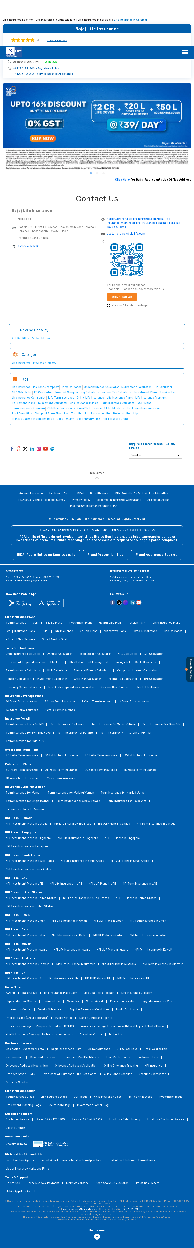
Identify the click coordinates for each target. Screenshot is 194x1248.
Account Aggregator (152, 1028)
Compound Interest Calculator (137, 625)
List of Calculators (147, 1137)
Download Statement (44, 1011)
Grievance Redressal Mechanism (27, 1020)
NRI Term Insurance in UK (133, 933)
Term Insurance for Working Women (71, 747)
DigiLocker (116, 989)
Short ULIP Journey (148, 641)
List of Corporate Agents (95, 972)
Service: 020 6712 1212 (87, 1074)
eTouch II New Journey (20, 594)
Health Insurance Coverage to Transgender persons (39, 989)
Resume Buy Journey (115, 641)
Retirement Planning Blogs (23, 1059)
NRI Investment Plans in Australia (28, 918)
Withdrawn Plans (115, 585)
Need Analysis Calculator (112, 1137)
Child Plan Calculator (87, 633)
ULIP (36, 577)
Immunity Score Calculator (23, 641)
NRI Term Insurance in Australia (163, 918)
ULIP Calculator (57, 625)
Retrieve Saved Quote (20, 1028)
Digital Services (127, 1003)
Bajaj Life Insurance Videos (158, 955)
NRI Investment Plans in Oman (25, 875)
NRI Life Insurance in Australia (75, 918)
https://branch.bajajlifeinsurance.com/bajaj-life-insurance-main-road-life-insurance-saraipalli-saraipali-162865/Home (144, 177)
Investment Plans (80, 577)
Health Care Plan (110, 577)
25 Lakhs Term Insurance (140, 710)
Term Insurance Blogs (20, 1051)
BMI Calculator (153, 633)
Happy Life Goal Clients (21, 955)
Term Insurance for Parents (75, 687)
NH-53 (45, 292)
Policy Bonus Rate (122, 955)
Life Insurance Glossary (136, 947)
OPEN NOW (51, 15)
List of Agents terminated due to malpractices (72, 1114)
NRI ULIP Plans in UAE (102, 838)
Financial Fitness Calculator (92, 625)
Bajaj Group (29, 947)
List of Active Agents (20, 1114)
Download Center (91, 989)
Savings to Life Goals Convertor (135, 616)
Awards (11, 947)
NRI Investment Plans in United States (31, 852)
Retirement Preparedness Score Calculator (34, 616)
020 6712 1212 (131, 1163)
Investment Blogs (170, 1051)
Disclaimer (97, 427)
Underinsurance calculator (23, 608)
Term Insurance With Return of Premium (126, 687)
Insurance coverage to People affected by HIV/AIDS (40, 980)
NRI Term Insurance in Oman (148, 875)
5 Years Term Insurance (60, 732)
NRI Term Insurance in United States (29, 860)
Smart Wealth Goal (54, 594)
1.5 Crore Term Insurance (22, 664)
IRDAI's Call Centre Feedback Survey (41, 454)
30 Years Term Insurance (22, 724)
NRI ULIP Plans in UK (98, 933)
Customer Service (18, 1074)
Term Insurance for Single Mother (27, 755)
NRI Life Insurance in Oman (69, 875)
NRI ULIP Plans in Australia (119, 918)
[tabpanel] (97, 80)
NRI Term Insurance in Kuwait (153, 904)
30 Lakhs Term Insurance (101, 710)
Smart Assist (94, 955)
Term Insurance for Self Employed (28, 687)
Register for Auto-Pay (66, 1003)
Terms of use (51, 955)
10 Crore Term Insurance (22, 656)
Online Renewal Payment (43, 1137)
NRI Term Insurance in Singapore (27, 801)
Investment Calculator (52, 633)
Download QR (122, 251)
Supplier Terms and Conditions (90, 964)
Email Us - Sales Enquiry (124, 1074)
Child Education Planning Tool (88, 616)
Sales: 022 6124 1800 (50, 1074)
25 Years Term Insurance (61, 724)
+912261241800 (36, 22)
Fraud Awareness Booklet (156, 509)
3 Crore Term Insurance (97, 656)
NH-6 (25, 292)
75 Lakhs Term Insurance (22, 710)
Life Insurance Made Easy (60, 947)
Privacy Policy (81, 454)
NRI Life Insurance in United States (86, 852)
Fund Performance (118, 1011)
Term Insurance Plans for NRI (25, 678)
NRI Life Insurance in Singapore (78, 792)
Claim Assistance (99, 1003)
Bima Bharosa (99, 448)
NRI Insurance (64, 585)
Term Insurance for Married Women (123, 747)
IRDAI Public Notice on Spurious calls (46, 509)
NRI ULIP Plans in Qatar (108, 889)
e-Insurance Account (118, 1028)
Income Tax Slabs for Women (25, 763)
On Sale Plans (89, 585)
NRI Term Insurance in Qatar (148, 889)
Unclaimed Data (59, 448)
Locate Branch (15, 1082)
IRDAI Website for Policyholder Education (141, 448)
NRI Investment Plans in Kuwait (26, 904)
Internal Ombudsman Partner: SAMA (93, 460)
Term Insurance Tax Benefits (161, 678)
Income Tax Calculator (122, 633)
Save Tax (73, 955)
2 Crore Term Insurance (134, 656)
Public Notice (64, 972)
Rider (45, 585)
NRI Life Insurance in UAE (66, 838)
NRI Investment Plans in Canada (27, 778)
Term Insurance (16, 577)
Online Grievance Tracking (121, 1020)
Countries (136, 409)
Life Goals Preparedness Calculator (71, 641)
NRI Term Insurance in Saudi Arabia (28, 823)
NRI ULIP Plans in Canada (114, 778)
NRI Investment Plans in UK (23, 933)
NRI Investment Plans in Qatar (25, 889)
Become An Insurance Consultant (119, 454)
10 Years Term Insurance (22, 732)
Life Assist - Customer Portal (25, 1003)
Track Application (155, 1003)
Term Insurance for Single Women (78, 755)
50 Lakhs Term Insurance (61, 710)
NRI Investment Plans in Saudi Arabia (30, 815)
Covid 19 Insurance (145, 585)
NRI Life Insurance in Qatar (69, 889)
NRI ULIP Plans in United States (136, 852)
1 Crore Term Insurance (60, 664)
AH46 (35, 292)
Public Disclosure (127, 964)
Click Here (122, 133)
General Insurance (31, 448)
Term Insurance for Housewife (127, 755)
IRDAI (80, 448)
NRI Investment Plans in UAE (24, 838)
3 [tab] (103, 127)
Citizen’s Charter (17, 1036)
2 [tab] (97, 127)
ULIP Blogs (80, 1051)
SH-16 (16, 292)
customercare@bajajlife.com (126, 187)
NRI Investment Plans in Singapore (28, 792)
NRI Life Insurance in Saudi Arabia (82, 815)
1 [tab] (91, 127)
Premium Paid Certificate (82, 1011)
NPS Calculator (128, 608)
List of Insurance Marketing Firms (28, 1123)
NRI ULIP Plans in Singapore (122, 792)
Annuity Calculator (59, 608)
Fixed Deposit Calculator (95, 608)
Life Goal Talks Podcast (99, 947)
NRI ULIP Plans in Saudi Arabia (130, 815)
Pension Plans (137, 577)
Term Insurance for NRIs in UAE (26, 695)
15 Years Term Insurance (140, 724)
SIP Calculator (153, 608)
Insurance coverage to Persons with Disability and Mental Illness (122, 980)
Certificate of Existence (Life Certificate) (69, 1028)
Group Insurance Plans (20, 585)
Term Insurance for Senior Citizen (114, 678)
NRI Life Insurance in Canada (72, 778)
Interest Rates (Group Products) (27, 972)
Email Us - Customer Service (166, 1074)
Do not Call (13, 1137)
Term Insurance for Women (23, 747)
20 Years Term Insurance (100, 724)
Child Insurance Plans (166, 577)
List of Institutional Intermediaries (132, 1114)
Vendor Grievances (50, 964)
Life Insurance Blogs (54, 1051)
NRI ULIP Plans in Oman (108, 875)
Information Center (18, 964)
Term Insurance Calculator (23, 625)
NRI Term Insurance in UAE (140, 838)
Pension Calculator (18, 633)
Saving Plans (53, 577)
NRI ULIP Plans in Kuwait (112, 904)
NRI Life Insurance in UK (63, 933)
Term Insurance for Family (67, 678)
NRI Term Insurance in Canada (156, 778)
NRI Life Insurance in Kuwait (72, 904)
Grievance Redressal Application (76, 1020)
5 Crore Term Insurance (60, 656)
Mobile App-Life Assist (20, 1145)
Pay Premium (14, 1011)
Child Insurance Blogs (108, 1051)
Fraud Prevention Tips (105, 509)
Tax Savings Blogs (140, 1051)
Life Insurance (173, 585)
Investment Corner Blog (93, 1059)
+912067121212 (43, 28)
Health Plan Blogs (59, 1059)
